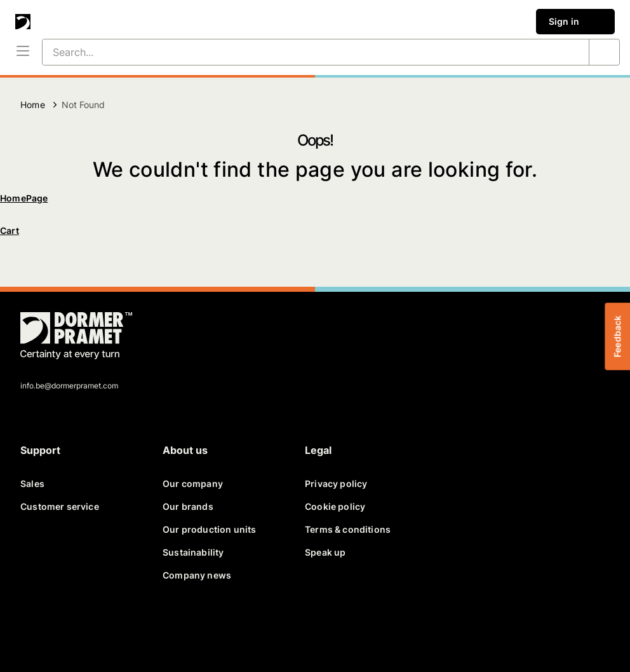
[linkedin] (96, 627)
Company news (197, 575)
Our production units (209, 529)
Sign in (575, 21)
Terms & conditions (348, 529)
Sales (32, 483)
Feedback (617, 336)
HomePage (24, 198)
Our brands (188, 506)
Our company (193, 483)
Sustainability (193, 552)
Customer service (59, 506)
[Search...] (300, 52)
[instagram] (157, 627)
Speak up (325, 552)
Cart (9, 230)
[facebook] (35, 627)
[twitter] (66, 627)
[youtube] (127, 627)
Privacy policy (336, 483)
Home (32, 104)
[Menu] (23, 52)
